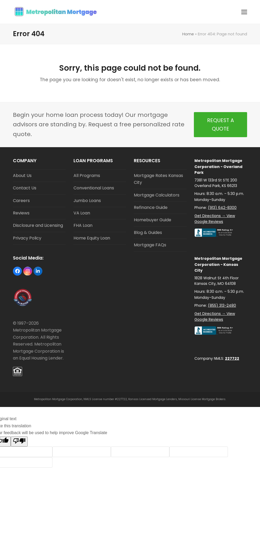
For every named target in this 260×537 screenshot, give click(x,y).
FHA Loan (82, 225)
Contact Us (24, 188)
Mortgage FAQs (150, 245)
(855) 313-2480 (222, 305)
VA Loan (81, 213)
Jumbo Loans (87, 201)
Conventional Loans (93, 188)
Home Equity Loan (91, 238)
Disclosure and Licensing (38, 225)
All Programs (86, 175)
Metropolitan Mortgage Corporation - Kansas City (218, 264)
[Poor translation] (19, 442)
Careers (21, 201)
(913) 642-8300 (222, 207)
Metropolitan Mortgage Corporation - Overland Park (218, 166)
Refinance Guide (151, 207)
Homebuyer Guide (152, 220)
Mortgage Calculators (156, 195)
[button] (244, 12)
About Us (22, 175)
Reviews (21, 213)
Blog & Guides (148, 232)
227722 (232, 358)
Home (188, 34)
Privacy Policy (27, 238)
